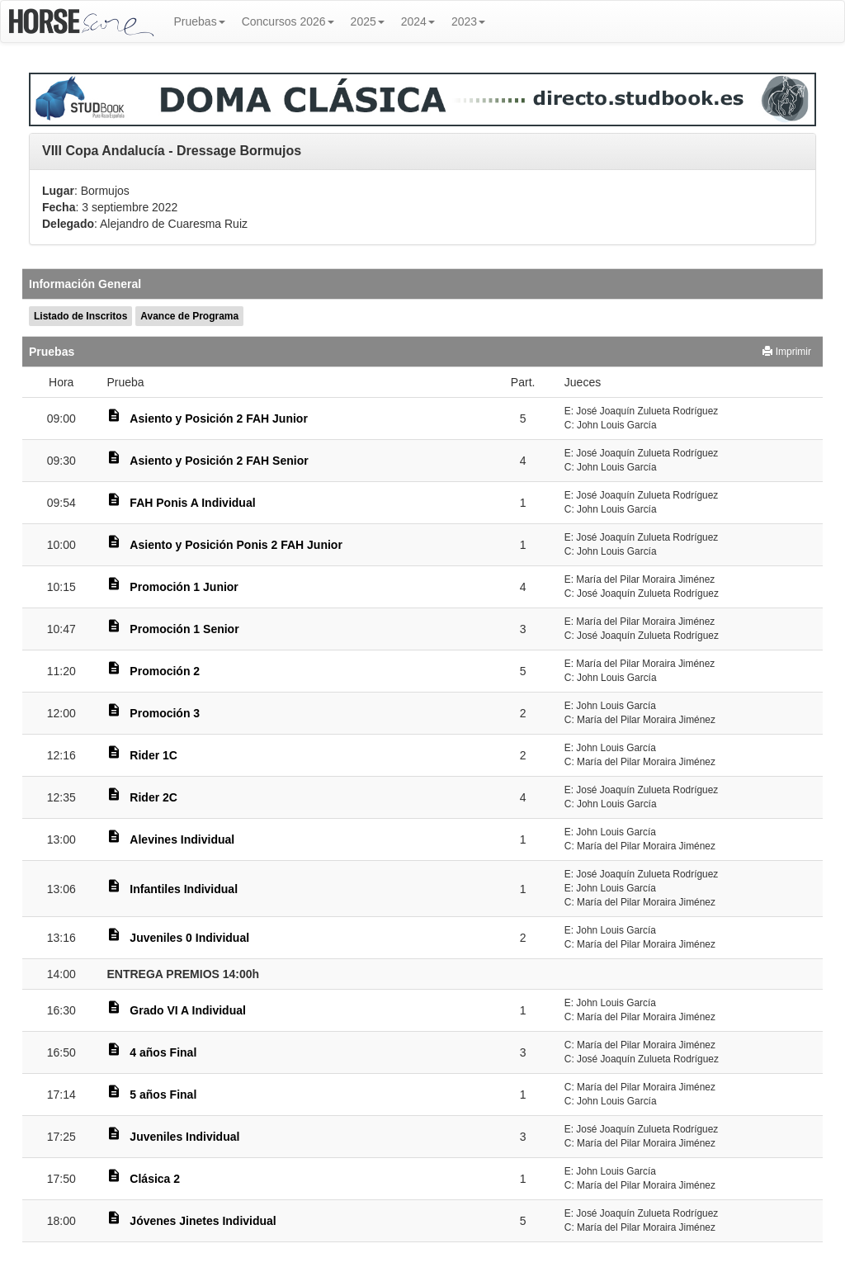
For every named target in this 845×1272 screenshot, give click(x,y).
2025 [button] (368, 21)
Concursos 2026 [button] (288, 21)
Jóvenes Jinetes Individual (203, 1220)
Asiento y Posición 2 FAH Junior (218, 418)
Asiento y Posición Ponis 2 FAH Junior (236, 544)
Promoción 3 (165, 713)
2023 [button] (468, 21)
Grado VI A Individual (188, 1010)
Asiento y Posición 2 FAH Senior (219, 460)
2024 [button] (418, 21)
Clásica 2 (155, 1178)
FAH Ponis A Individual (192, 502)
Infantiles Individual (184, 889)
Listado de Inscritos (80, 316)
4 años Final (163, 1052)
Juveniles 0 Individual (189, 937)
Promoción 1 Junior (184, 586)
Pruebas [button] (199, 21)
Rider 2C (153, 797)
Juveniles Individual (184, 1136)
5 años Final (163, 1094)
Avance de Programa (189, 316)
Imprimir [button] (786, 351)
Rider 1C (153, 755)
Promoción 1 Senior (184, 629)
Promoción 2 (165, 671)
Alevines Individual (182, 839)
